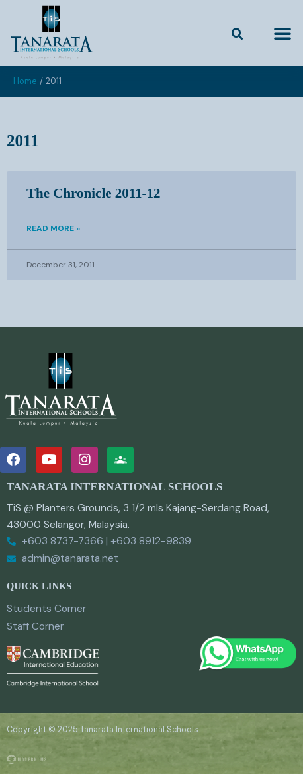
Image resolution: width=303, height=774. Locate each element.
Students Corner (46, 608)
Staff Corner (35, 626)
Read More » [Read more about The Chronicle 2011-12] (53, 228)
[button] (237, 34)
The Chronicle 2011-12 (93, 193)
